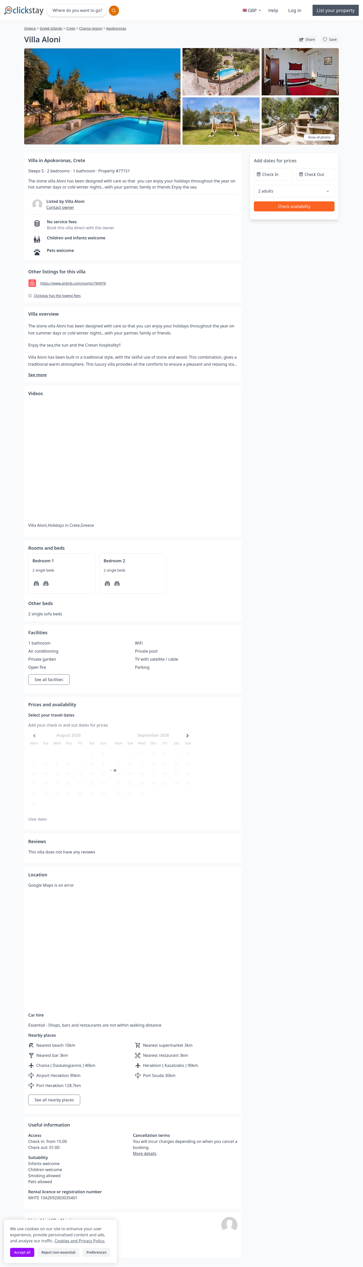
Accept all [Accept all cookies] (22, 1252)
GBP (252, 10)
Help (273, 10)
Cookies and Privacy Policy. (79, 1241)
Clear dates (37, 819)
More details (144, 1153)
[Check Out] (315, 174)
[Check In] (273, 174)
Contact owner (60, 207)
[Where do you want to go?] (76, 10)
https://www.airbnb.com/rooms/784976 (73, 283)
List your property (336, 10)
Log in (294, 10)
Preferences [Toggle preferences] (96, 1252)
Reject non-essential (58, 1252)
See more (37, 375)
